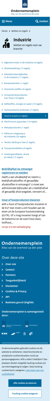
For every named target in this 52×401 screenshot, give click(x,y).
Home (5, 31)
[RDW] (15, 333)
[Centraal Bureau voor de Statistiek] (25, 333)
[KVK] (4, 333)
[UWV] (31, 333)
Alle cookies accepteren (25, 383)
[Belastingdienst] (31, 324)
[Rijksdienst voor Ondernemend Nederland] (11, 324)
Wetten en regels (19, 31)
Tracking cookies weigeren (25, 393)
